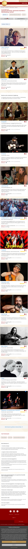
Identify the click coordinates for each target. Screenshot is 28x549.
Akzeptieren (14, 541)
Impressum (11, 514)
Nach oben (21, 521)
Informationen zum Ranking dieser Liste (21, 423)
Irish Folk (10, 437)
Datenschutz (17, 514)
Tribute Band (3, 437)
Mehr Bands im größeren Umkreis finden (14, 427)
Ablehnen (14, 544)
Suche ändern (20, 18)
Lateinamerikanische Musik (15, 14)
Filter (7, 18)
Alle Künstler (2, 7)
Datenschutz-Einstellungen (14, 547)
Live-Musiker (7, 7)
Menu (24, 3)
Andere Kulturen (12, 7)
